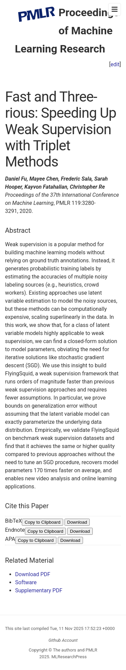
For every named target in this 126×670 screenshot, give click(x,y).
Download (77, 522)
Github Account (63, 640)
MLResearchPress (68, 656)
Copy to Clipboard (42, 522)
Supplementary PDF (38, 590)
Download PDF (32, 574)
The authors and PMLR (75, 650)
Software (26, 582)
